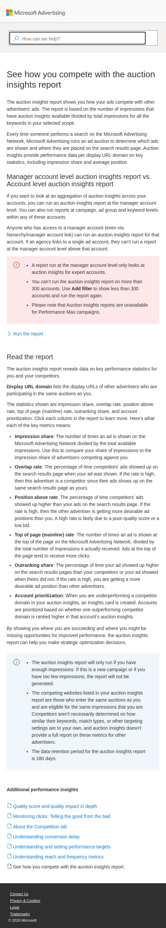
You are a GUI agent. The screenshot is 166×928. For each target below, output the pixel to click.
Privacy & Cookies (25, 901)
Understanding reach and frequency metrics (58, 856)
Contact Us (19, 894)
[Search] (148, 38)
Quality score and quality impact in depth (55, 806)
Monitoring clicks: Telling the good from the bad (61, 816)
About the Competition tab (40, 826)
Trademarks (20, 914)
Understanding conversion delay (46, 836)
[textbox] (77, 38)
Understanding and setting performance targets (62, 846)
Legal (14, 907)
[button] (83, 334)
